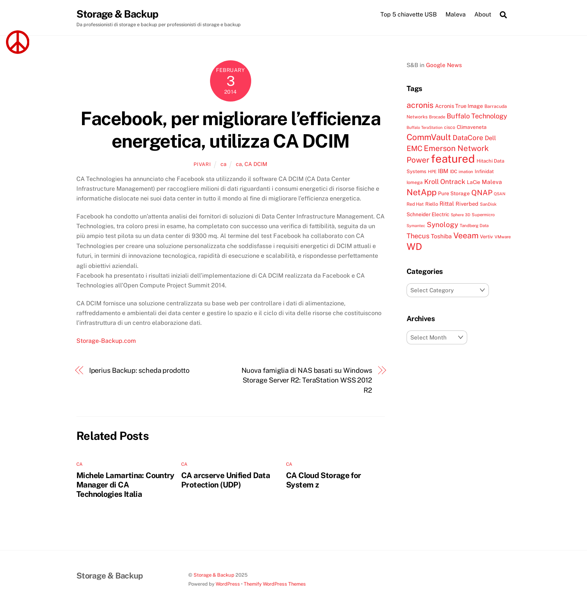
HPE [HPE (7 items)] (432, 171)
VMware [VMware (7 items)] (503, 236)
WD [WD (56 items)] (414, 246)
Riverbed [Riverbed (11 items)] (467, 203)
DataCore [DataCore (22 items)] (468, 137)
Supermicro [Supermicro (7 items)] (483, 214)
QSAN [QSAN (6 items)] (499, 193)
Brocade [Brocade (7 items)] (437, 117)
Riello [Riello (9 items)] (431, 204)
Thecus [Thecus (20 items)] (418, 236)
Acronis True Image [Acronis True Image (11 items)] (459, 106)
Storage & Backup (214, 575)
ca (223, 164)
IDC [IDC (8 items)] (453, 171)
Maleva (455, 14)
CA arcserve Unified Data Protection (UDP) (225, 480)
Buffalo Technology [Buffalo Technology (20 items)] (477, 116)
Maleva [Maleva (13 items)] (492, 181)
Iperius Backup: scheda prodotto (139, 370)
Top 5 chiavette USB (408, 14)
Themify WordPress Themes (275, 584)
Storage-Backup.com (106, 340)
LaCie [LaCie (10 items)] (473, 182)
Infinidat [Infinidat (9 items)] (484, 171)
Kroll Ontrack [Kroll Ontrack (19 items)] (444, 181)
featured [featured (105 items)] (453, 158)
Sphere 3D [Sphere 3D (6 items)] (460, 214)
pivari (202, 164)
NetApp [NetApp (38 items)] (422, 192)
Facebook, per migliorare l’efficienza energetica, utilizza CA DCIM (230, 130)
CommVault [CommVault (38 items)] (429, 137)
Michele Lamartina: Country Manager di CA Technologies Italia (125, 485)
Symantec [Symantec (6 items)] (416, 225)
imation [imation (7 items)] (466, 171)
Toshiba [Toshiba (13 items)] (441, 236)
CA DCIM (255, 164)
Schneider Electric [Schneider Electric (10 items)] (428, 214)
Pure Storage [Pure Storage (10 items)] (454, 193)
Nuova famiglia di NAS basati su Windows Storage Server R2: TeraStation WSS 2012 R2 (306, 380)
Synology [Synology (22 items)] (442, 224)
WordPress (228, 584)
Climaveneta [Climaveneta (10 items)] (472, 127)
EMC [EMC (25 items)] (414, 148)
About (482, 14)
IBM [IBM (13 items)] (443, 170)
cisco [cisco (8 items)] (449, 127)
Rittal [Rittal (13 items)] (447, 203)
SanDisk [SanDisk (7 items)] (488, 204)
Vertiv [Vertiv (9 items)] (486, 236)
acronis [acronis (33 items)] (420, 105)
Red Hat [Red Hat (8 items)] (415, 204)
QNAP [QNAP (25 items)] (481, 192)
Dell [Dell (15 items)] (490, 138)
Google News (444, 65)
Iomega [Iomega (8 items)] (415, 182)
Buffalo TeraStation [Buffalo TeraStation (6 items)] (424, 127)
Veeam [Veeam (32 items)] (465, 235)
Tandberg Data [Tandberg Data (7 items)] (474, 225)
